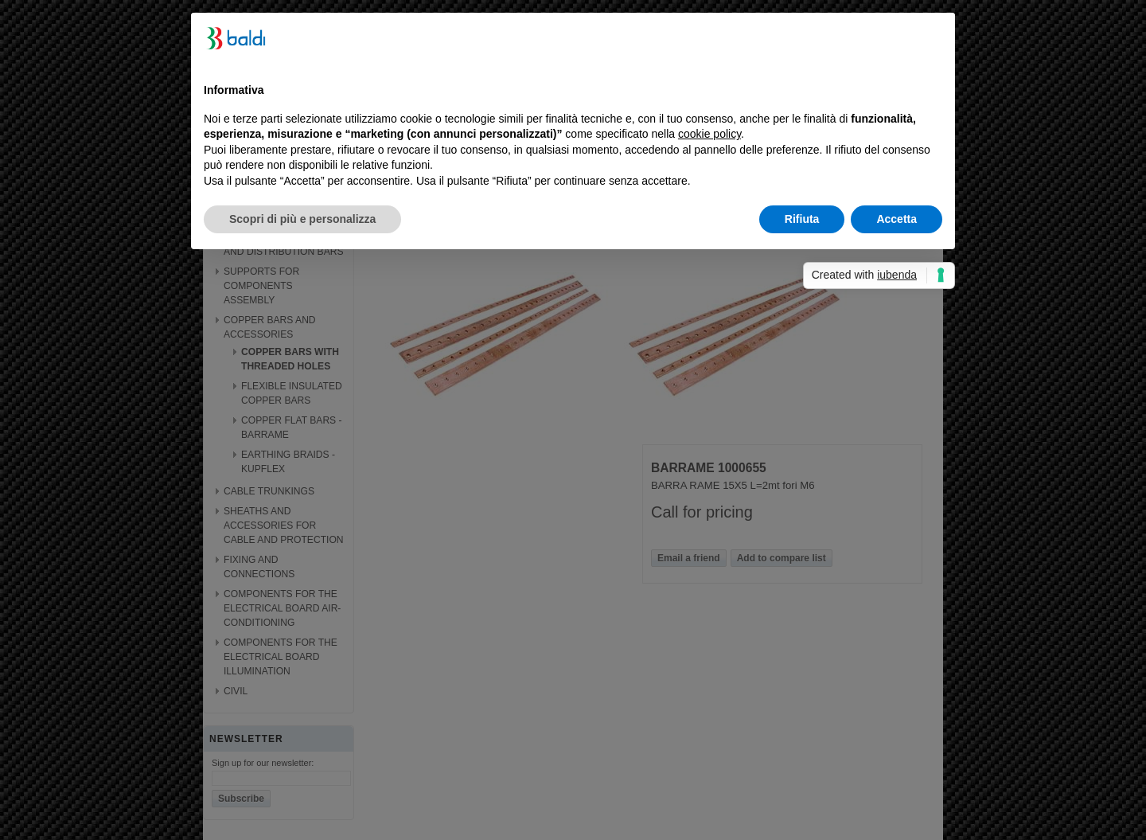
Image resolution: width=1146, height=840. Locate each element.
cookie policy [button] (709, 133)
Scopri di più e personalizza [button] (302, 219)
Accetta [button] (896, 219)
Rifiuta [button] (802, 219)
